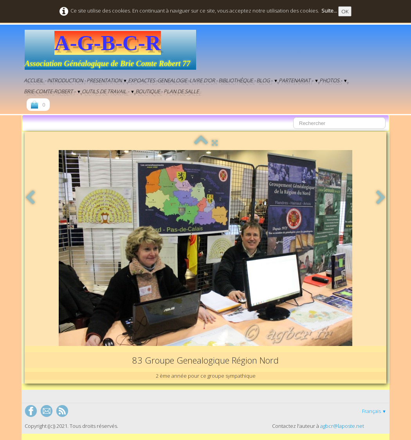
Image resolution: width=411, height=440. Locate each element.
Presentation (107, 80)
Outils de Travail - (108, 91)
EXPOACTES (141, 80)
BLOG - (267, 80)
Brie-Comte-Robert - (52, 91)
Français (374, 411)
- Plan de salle (180, 91)
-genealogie (171, 80)
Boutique (147, 91)
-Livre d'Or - (203, 80)
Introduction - (66, 80)
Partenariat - (299, 80)
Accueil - (35, 80)
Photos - (333, 80)
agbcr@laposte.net (342, 425)
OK (344, 11)
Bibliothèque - (237, 80)
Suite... (329, 10)
